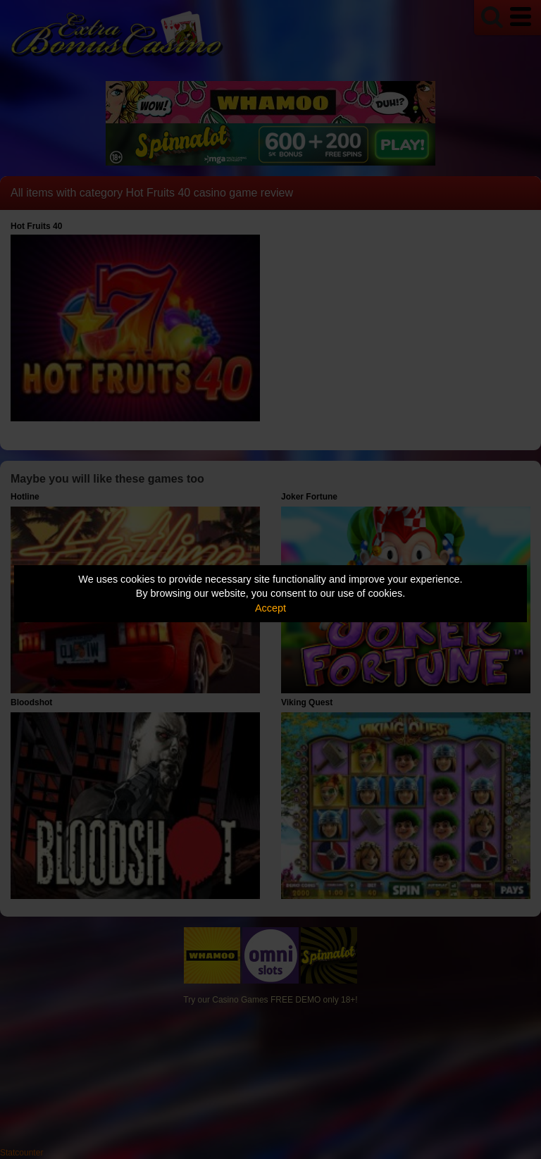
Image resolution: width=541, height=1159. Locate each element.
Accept (270, 608)
